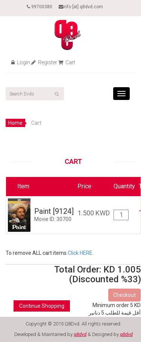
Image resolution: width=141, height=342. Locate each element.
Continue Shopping (41, 306)
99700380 (39, 6)
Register (44, 62)
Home (15, 123)
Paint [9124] (54, 211)
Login (20, 62)
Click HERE (80, 253)
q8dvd (80, 334)
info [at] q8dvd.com (81, 6)
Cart (66, 62)
